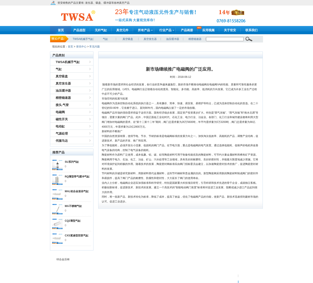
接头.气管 (62, 105)
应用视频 (208, 30)
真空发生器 (150, 39)
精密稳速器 (194, 39)
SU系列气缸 (72, 161)
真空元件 (122, 30)
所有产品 (144, 30)
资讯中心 (81, 46)
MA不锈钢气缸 (73, 206)
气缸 (105, 39)
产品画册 (187, 30)
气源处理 (62, 133)
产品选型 (79, 30)
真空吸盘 (128, 39)
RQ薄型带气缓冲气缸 (77, 176)
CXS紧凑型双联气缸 (76, 235)
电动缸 (60, 126)
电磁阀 (60, 112)
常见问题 (94, 46)
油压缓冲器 (172, 39)
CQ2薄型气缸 (73, 220)
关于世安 (230, 30)
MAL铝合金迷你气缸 (77, 191)
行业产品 (165, 30)
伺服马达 (62, 140)
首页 (61, 30)
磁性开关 (62, 119)
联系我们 (251, 30)
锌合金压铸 (63, 259)
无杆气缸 (101, 30)
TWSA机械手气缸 (83, 39)
